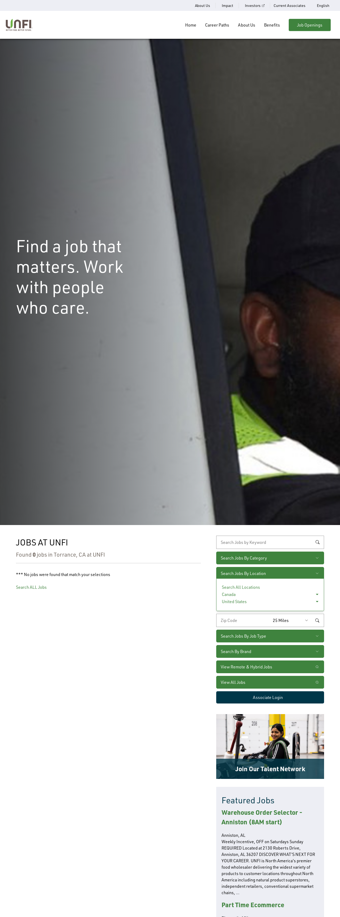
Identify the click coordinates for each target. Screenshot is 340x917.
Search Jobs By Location (243, 573)
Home (190, 25)
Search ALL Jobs (31, 587)
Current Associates (289, 5)
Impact (227, 5)
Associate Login (268, 697)
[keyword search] (270, 542)
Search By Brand (236, 651)
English (323, 5)
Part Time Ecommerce (253, 905)
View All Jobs (233, 682)
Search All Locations (241, 587)
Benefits (272, 25)
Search (317, 542)
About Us (202, 5)
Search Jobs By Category (244, 558)
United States (234, 601)
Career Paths (217, 25)
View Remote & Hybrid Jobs (246, 666)
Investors (253, 5)
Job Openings (309, 25)
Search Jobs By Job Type (243, 636)
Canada (229, 594)
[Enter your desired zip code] (243, 620)
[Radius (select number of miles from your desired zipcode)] (291, 620)
